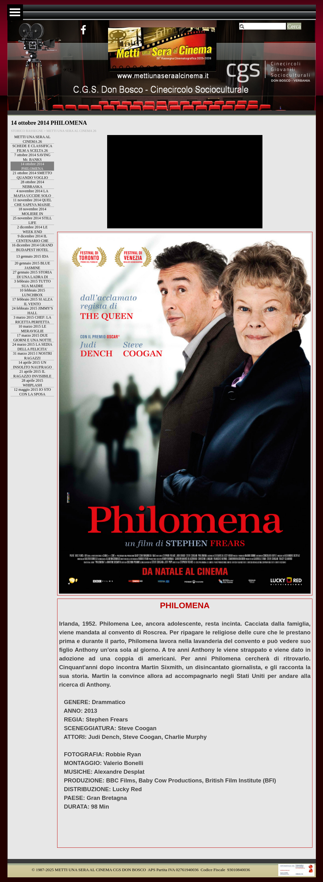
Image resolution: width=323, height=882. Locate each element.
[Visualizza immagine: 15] (203, 67)
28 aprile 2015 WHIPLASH (32, 382)
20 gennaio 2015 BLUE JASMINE (32, 265)
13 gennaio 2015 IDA (32, 256)
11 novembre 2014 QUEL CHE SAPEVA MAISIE (32, 202)
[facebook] (83, 29)
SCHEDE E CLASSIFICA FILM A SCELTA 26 (32, 148)
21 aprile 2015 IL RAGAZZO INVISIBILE (32, 373)
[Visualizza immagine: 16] (210, 67)
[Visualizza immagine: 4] (128, 67)
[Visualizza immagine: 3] (121, 67)
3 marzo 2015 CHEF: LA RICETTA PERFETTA (32, 319)
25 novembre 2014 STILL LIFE (32, 220)
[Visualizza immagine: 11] (175, 67)
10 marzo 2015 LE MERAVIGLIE (32, 328)
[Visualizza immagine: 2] (114, 67)
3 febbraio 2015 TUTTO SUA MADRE (32, 283)
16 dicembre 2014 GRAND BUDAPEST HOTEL (32, 247)
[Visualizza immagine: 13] (189, 67)
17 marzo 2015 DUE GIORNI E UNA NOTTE (32, 337)
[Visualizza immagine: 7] (148, 67)
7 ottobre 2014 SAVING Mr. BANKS (32, 157)
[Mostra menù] (15, 12)
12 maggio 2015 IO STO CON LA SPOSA (32, 391)
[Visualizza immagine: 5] (134, 67)
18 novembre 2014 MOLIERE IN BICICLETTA (32, 214)
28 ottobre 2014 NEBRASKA (32, 184)
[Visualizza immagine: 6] (141, 67)
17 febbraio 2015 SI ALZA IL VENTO (32, 301)
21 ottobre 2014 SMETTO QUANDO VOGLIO (32, 175)
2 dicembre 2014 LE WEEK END (32, 229)
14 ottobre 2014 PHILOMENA (32, 166)
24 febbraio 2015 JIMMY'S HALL (32, 310)
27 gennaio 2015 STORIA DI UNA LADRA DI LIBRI (32, 277)
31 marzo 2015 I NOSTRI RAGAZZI (32, 355)
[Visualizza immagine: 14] (196, 67)
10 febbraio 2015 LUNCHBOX (32, 292)
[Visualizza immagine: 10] (169, 67)
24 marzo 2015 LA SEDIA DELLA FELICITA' (32, 346)
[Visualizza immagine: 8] (155, 67)
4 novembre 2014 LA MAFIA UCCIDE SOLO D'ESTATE (32, 196)
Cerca (294, 26)
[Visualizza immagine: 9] (162, 67)
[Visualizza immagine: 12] (182, 67)
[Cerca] (262, 26)
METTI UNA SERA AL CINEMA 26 (32, 139)
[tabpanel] (185, 723)
